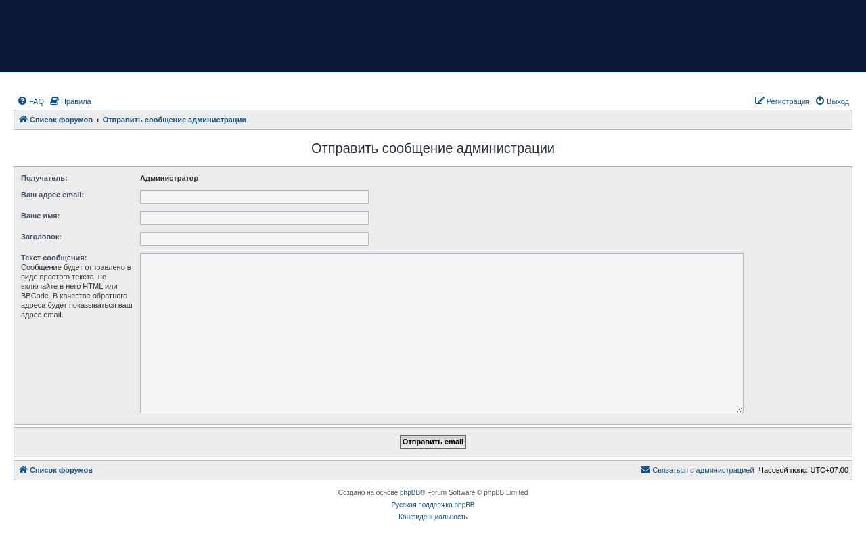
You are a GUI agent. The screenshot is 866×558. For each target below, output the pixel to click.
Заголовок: (41, 237)
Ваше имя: (40, 216)
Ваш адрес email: (52, 195)
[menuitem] (30, 101)
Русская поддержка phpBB (432, 505)
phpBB (410, 492)
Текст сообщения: (54, 258)
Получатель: (44, 178)
